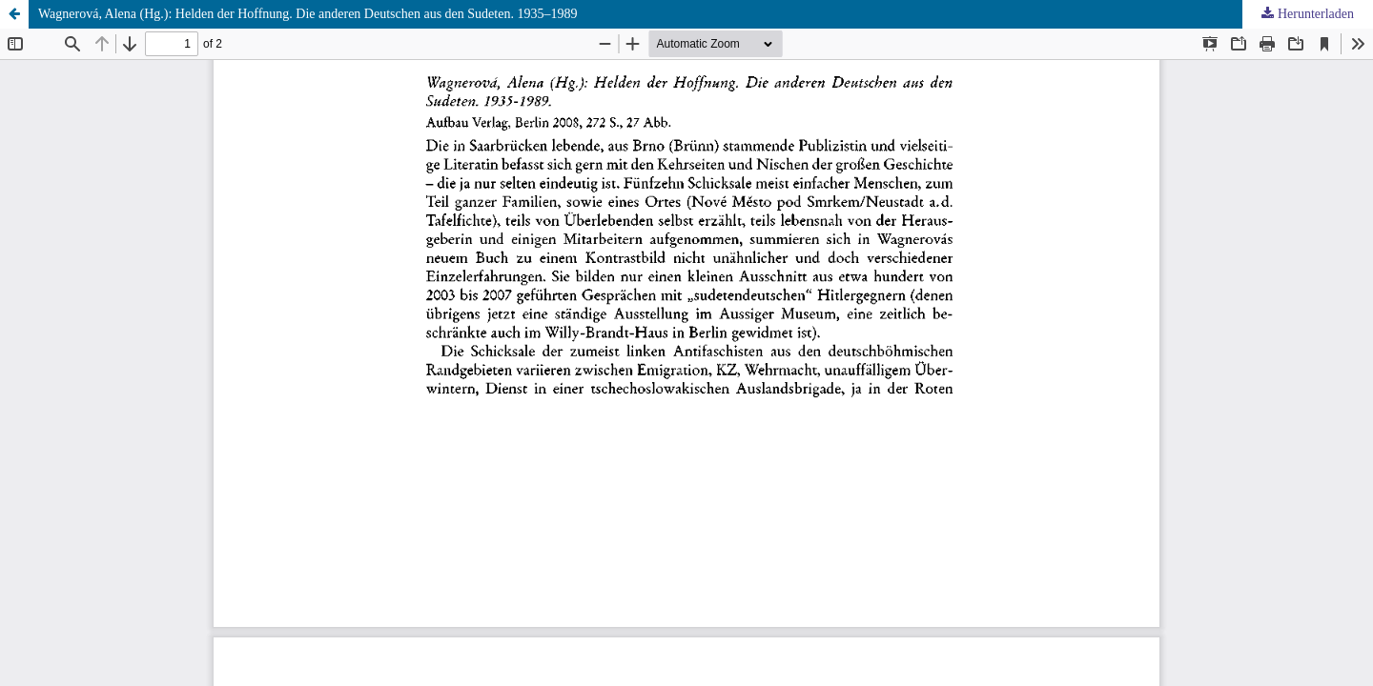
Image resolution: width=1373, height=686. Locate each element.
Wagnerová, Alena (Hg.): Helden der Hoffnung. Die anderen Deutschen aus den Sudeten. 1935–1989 (307, 14)
